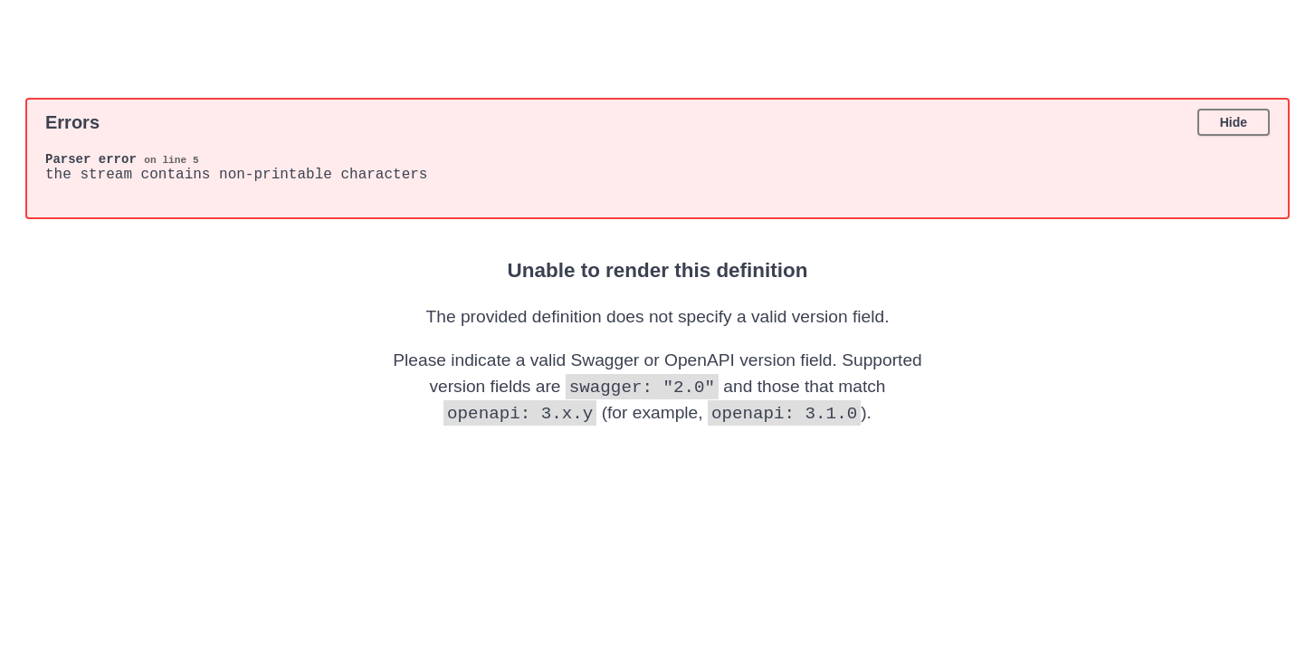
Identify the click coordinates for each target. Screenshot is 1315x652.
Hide (1233, 122)
